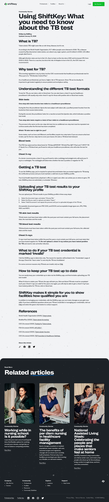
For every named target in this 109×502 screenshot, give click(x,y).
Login (89, 4)
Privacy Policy (70, 498)
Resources (27, 488)
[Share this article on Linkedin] (29, 347)
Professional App (9, 498)
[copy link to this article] (20, 347)
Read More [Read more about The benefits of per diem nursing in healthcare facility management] (42, 463)
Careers (8, 485)
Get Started (99, 4)
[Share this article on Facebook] (25, 347)
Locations (50, 483)
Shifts (48, 485)
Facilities (26, 485)
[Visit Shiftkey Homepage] (103, 481)
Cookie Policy (90, 498)
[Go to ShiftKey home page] (11, 4)
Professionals (27, 483)
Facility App (20, 498)
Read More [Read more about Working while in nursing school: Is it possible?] (8, 450)
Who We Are (9, 483)
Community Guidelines (30, 490)
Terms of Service (80, 498)
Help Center (66, 483)
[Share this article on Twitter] (34, 347)
